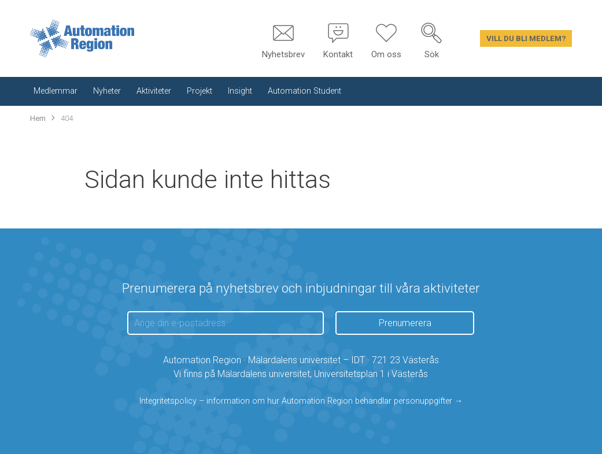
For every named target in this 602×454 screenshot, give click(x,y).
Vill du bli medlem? (526, 38)
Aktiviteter (153, 91)
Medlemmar (55, 91)
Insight (240, 91)
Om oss (386, 54)
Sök (431, 54)
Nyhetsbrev (283, 54)
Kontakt (338, 54)
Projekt (199, 91)
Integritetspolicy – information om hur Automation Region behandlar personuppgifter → (301, 401)
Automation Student (304, 91)
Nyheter (107, 91)
